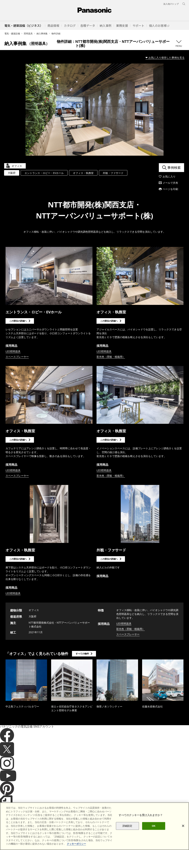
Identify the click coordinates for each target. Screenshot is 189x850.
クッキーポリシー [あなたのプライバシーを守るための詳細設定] (76, 843)
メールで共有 (170, 182)
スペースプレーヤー (17, 356)
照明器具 (28, 33)
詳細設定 (127, 826)
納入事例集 (42, 33)
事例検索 (174, 167)
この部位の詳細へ (18, 320)
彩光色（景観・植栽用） (111, 356)
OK (154, 826)
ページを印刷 (170, 189)
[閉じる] (183, 826)
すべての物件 (82, 653)
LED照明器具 (13, 351)
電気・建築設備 (12, 33)
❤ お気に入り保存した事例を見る (165, 57)
